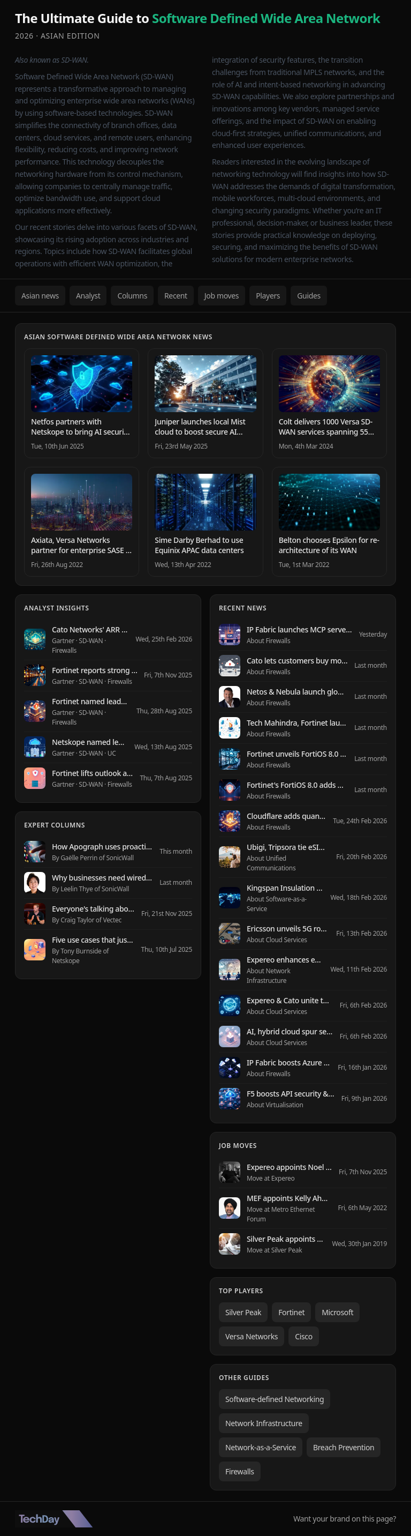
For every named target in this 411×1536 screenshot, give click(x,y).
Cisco (304, 1336)
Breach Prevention (343, 1447)
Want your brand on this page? (344, 1518)
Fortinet (291, 1312)
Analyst (88, 295)
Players (268, 295)
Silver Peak (243, 1312)
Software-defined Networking (274, 1399)
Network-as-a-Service (260, 1447)
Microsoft (337, 1312)
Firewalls (239, 1471)
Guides (309, 295)
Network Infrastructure (263, 1423)
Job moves (221, 295)
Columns (132, 295)
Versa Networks (251, 1336)
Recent (175, 295)
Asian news (40, 295)
